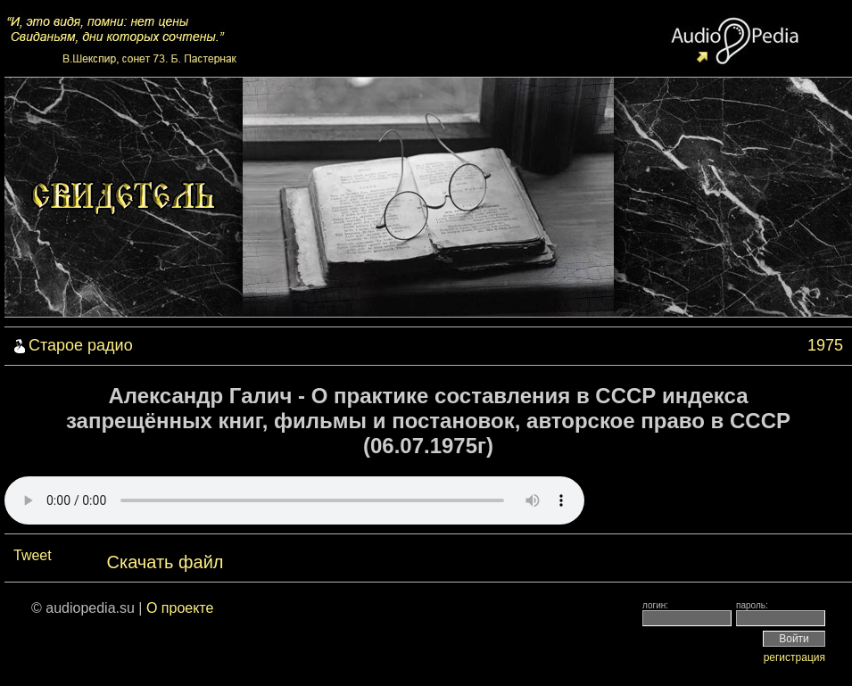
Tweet (32, 555)
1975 (825, 345)
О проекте (179, 608)
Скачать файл (165, 562)
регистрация (794, 657)
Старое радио (81, 345)
